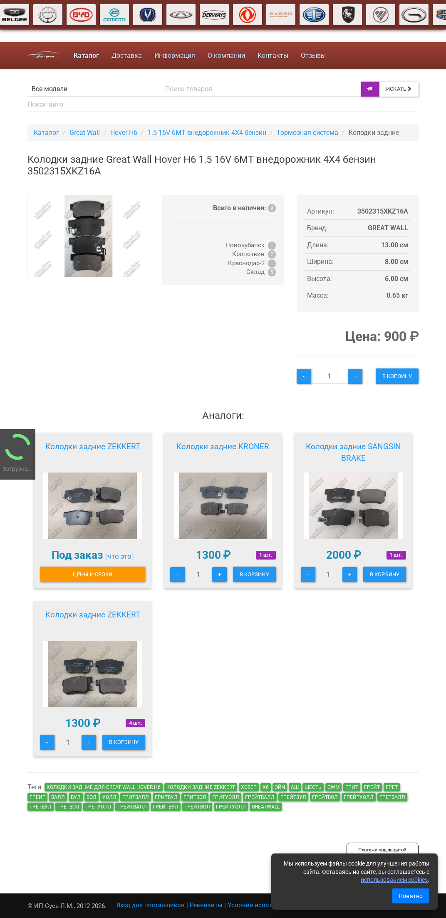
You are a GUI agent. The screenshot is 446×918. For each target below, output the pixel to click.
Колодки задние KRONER (222, 446)
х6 (266, 787)
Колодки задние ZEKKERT (92, 446)
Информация (174, 56)
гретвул (41, 807)
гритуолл (225, 797)
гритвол (194, 797)
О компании (226, 56)
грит (351, 787)
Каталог (46, 133)
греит (37, 797)
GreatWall (266, 807)
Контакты (273, 56)
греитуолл (231, 807)
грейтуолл (359, 797)
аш (295, 787)
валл (58, 797)
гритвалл (135, 797)
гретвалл (392, 797)
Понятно (411, 896)
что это (119, 556)
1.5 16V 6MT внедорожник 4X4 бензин (207, 133)
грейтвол (325, 797)
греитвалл (132, 807)
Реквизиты (206, 905)
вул (76, 797)
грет (392, 787)
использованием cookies (394, 879)
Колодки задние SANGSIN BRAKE (353, 452)
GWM (333, 787)
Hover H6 (123, 133)
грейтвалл (260, 797)
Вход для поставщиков (150, 905)
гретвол (68, 807)
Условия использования (264, 905)
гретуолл (98, 807)
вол (92, 797)
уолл (109, 797)
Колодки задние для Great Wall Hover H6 (104, 787)
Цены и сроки (92, 574)
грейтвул (293, 797)
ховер (249, 787)
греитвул (165, 807)
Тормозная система (307, 133)
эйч (280, 787)
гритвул (166, 797)
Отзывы (313, 56)
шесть (313, 787)
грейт (372, 787)
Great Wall (84, 133)
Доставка (127, 56)
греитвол (197, 807)
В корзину (397, 376)
